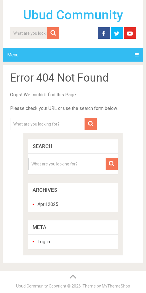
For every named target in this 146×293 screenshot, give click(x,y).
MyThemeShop (116, 286)
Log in (44, 241)
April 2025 (48, 204)
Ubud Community (73, 15)
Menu (12, 55)
